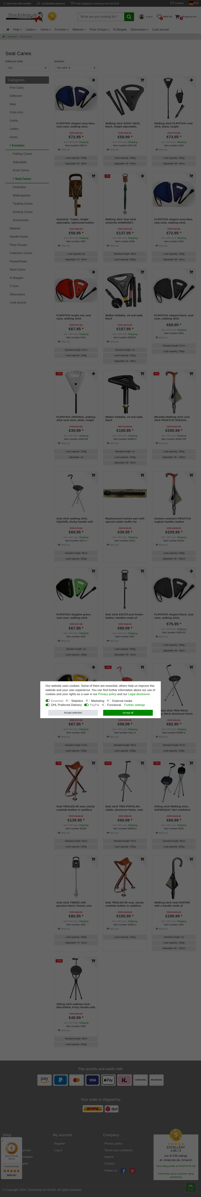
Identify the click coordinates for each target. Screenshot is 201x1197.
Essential (57, 701)
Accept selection (73, 712)
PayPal (94, 705)
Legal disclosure (139, 694)
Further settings (134, 705)
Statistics (77, 701)
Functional (114, 705)
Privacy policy (107, 694)
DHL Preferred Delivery (66, 705)
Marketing (97, 701)
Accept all (128, 712)
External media (122, 701)
